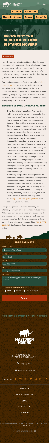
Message (5, 274)
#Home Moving (8, 56)
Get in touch (24, 425)
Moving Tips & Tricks (12, 17)
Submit (24, 298)
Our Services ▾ (31, 11)
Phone (4, 261)
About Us (25, 389)
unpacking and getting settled (25, 199)
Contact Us (41, 17)
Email (4, 268)
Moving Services (24, 395)
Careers (28, 17)
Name (4, 254)
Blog (24, 401)
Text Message (31, 290)
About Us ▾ (16, 11)
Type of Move (7, 247)
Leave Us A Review (24, 371)
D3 (35, 431)
